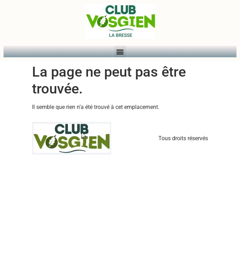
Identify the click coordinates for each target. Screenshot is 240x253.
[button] (120, 51)
